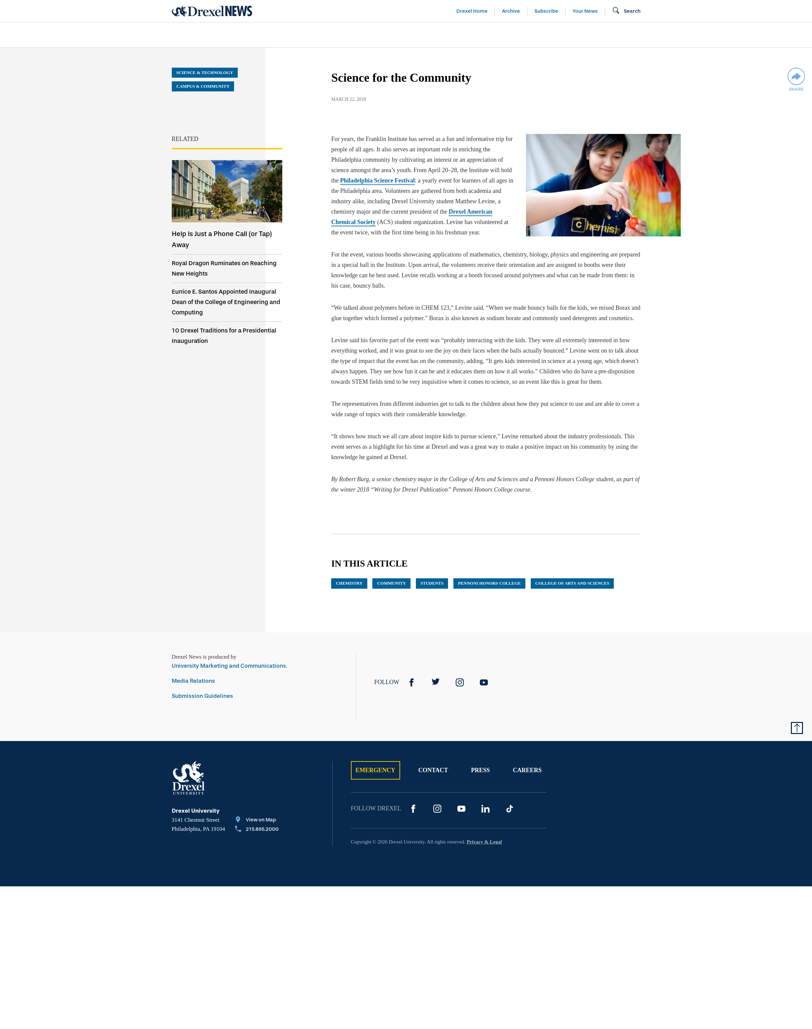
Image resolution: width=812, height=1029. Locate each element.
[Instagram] (460, 682)
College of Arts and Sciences (572, 583)
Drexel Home (472, 11)
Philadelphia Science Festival (377, 180)
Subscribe (546, 11)
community (391, 583)
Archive (511, 11)
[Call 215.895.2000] (257, 829)
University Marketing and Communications (229, 665)
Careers (527, 770)
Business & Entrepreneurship (418, 34)
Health (501, 34)
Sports (723, 34)
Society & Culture (566, 34)
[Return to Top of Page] (797, 728)
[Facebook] (412, 682)
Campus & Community (655, 34)
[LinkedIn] (486, 809)
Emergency (375, 770)
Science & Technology (308, 34)
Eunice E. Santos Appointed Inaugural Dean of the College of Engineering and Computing (226, 302)
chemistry (349, 583)
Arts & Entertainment (210, 34)
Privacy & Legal (484, 841)
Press (480, 770)
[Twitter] (436, 682)
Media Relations (193, 680)
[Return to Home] (212, 11)
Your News (585, 11)
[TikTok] (510, 809)
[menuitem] (210, 35)
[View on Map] (257, 820)
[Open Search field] (626, 11)
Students (432, 583)
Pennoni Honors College (489, 583)
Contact (433, 770)
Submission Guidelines (202, 696)
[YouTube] (484, 682)
